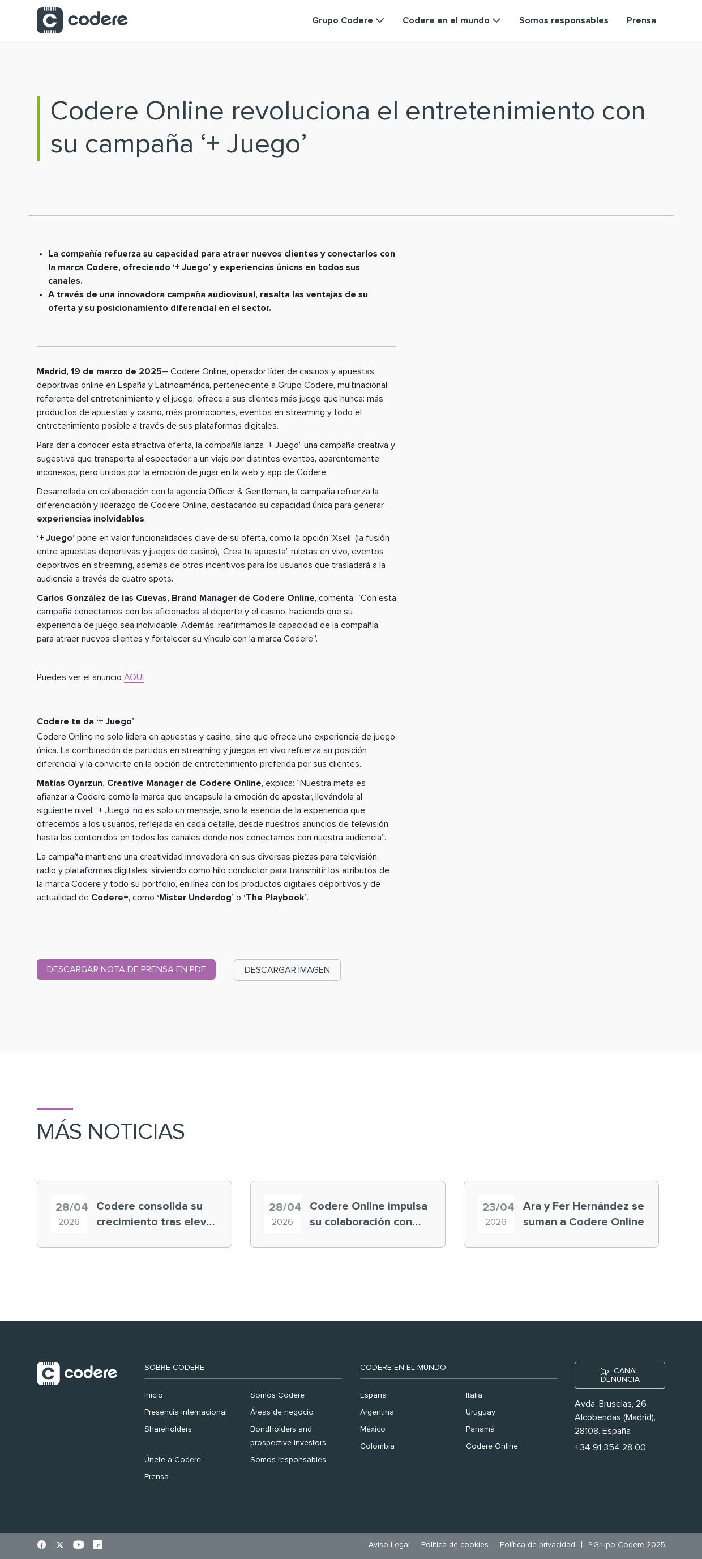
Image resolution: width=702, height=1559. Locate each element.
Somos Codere (277, 1395)
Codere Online (492, 1446)
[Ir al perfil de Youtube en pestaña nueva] (78, 1546)
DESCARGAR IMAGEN (287, 970)
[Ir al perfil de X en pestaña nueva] (59, 1546)
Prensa (156, 1477)
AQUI (134, 677)
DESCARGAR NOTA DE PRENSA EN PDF (126, 969)
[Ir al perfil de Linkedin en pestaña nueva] (97, 1546)
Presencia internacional (185, 1412)
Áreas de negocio (282, 1412)
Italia (474, 1395)
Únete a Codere (172, 1460)
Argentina (377, 1412)
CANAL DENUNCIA (620, 1375)
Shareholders (168, 1429)
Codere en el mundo (403, 1368)
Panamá (480, 1429)
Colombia (377, 1446)
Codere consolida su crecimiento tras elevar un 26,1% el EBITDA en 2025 (156, 1215)
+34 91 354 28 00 (610, 1447)
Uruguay (480, 1412)
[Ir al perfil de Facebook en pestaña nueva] (41, 1546)
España (373, 1395)
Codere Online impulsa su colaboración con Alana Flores (368, 1215)
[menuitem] (392, 1545)
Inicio (153, 1395)
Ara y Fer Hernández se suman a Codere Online (583, 1214)
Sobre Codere (174, 1368)
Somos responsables (288, 1460)
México (373, 1429)
